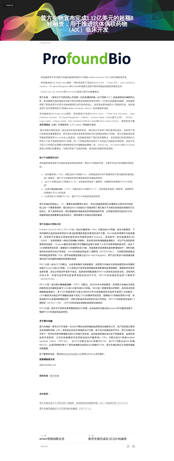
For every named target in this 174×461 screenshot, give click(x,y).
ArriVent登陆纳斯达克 (51, 439)
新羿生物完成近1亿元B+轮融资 (107, 439)
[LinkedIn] (128, 446)
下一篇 (91, 436)
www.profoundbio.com (72, 354)
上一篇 (42, 436)
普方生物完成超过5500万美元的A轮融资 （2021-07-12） (65, 408)
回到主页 (9, 5)
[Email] (133, 446)
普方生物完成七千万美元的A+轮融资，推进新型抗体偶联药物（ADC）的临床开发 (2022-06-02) (83, 403)
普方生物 (54, 376)
